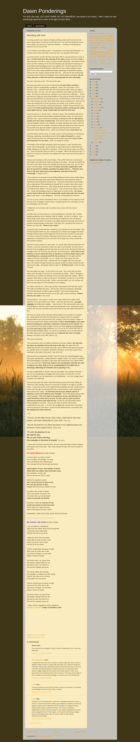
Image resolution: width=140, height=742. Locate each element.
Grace (102, 41)
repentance (109, 63)
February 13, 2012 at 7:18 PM (41, 692)
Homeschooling (95, 45)
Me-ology (110, 50)
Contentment (109, 33)
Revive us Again (98, 139)
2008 (94, 154)
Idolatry (111, 45)
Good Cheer (94, 41)
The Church (93, 57)
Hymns (104, 45)
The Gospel (101, 57)
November (97, 102)
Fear (91, 38)
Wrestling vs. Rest (38, 637)
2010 (94, 149)
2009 (94, 152)
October (96, 104)
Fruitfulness (98, 38)
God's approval (108, 38)
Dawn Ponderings (44, 11)
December (97, 99)
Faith (110, 36)
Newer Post (32, 732)
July (95, 113)
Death (99, 36)
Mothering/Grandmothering (100, 52)
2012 (94, 96)
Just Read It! (40, 26)
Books (101, 33)
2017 (94, 82)
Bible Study (94, 33)
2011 (94, 146)
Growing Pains (96, 43)
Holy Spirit (110, 43)
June (95, 116)
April (95, 122)
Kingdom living (98, 47)
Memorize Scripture (96, 162)
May (95, 119)
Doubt (104, 36)
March (96, 125)
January (96, 142)
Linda (34, 684)
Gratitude (109, 41)
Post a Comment (35, 723)
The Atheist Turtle (38, 660)
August (96, 110)
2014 (94, 90)
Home (29, 26)
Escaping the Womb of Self (102, 133)
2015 (94, 87)
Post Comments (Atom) (43, 736)
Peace (99, 54)
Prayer (104, 54)
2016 (94, 85)
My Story (93, 54)
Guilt (104, 43)
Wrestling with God (99, 136)
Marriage (92, 50)
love (103, 63)
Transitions (101, 59)
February (97, 127)
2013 (94, 93)
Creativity (93, 36)
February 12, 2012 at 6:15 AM (41, 653)
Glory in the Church (99, 130)
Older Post (80, 732)
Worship (110, 61)
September (97, 107)
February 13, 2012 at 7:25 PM (41, 719)
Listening (110, 48)
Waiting (103, 61)
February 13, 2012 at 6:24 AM (41, 678)
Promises (110, 54)
